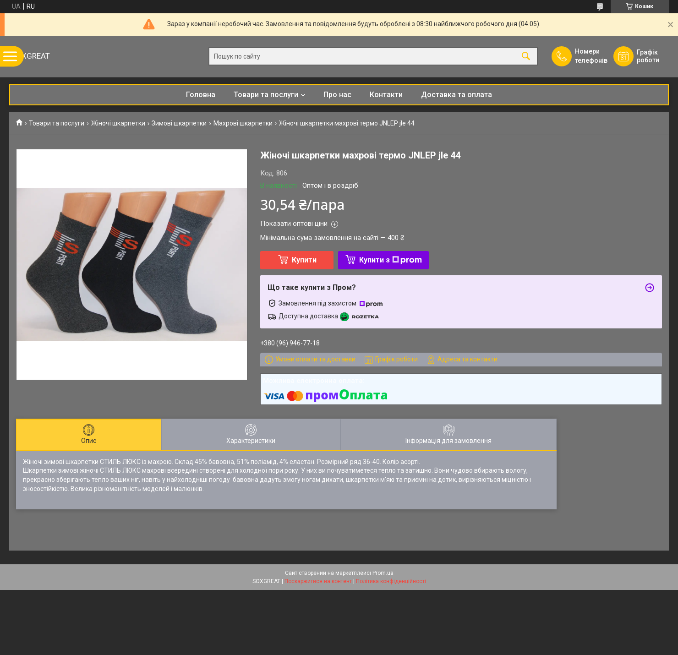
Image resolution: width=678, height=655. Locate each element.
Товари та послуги (266, 94)
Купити (304, 260)
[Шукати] (526, 56)
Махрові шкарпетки (243, 123)
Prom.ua (383, 573)
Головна (200, 94)
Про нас (337, 94)
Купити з (390, 260)
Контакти (386, 94)
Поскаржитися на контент (318, 581)
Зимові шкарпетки (179, 123)
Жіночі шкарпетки (118, 123)
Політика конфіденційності (391, 581)
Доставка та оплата (456, 94)
